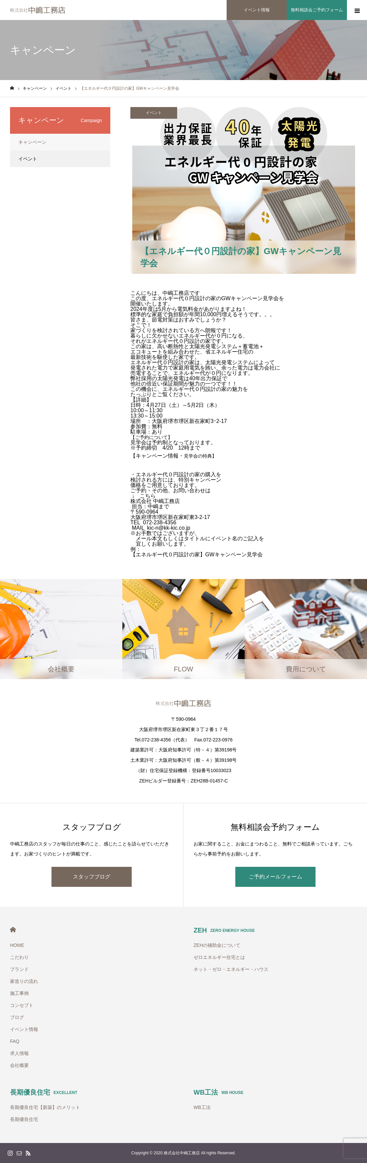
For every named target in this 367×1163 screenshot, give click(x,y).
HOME (13, 930)
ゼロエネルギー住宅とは (219, 957)
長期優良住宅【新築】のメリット (45, 1107)
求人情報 (19, 1053)
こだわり (19, 957)
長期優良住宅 (43, 1092)
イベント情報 (24, 1029)
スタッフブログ (91, 877)
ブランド (19, 969)
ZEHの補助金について (217, 945)
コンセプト (21, 1005)
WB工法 (218, 1092)
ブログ (17, 1017)
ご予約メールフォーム (275, 877)
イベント (154, 112)
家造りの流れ (24, 981)
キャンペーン (32, 142)
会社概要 (19, 1065)
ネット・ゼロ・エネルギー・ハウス (231, 969)
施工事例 (19, 993)
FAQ (14, 1041)
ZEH (224, 930)
